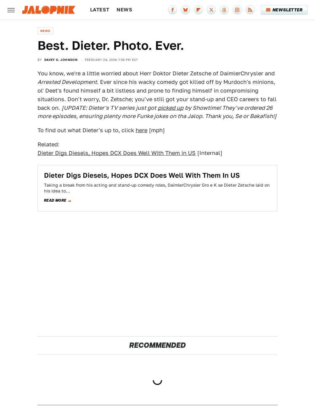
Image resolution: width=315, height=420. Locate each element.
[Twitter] (211, 9)
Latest (99, 10)
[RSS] (250, 9)
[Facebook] (172, 9)
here (141, 130)
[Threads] (224, 9)
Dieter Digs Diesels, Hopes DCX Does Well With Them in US (117, 153)
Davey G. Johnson (61, 59)
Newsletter (284, 10)
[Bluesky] (185, 9)
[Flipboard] (198, 9)
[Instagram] (237, 9)
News (124, 10)
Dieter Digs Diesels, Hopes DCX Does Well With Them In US (142, 175)
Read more (55, 200)
